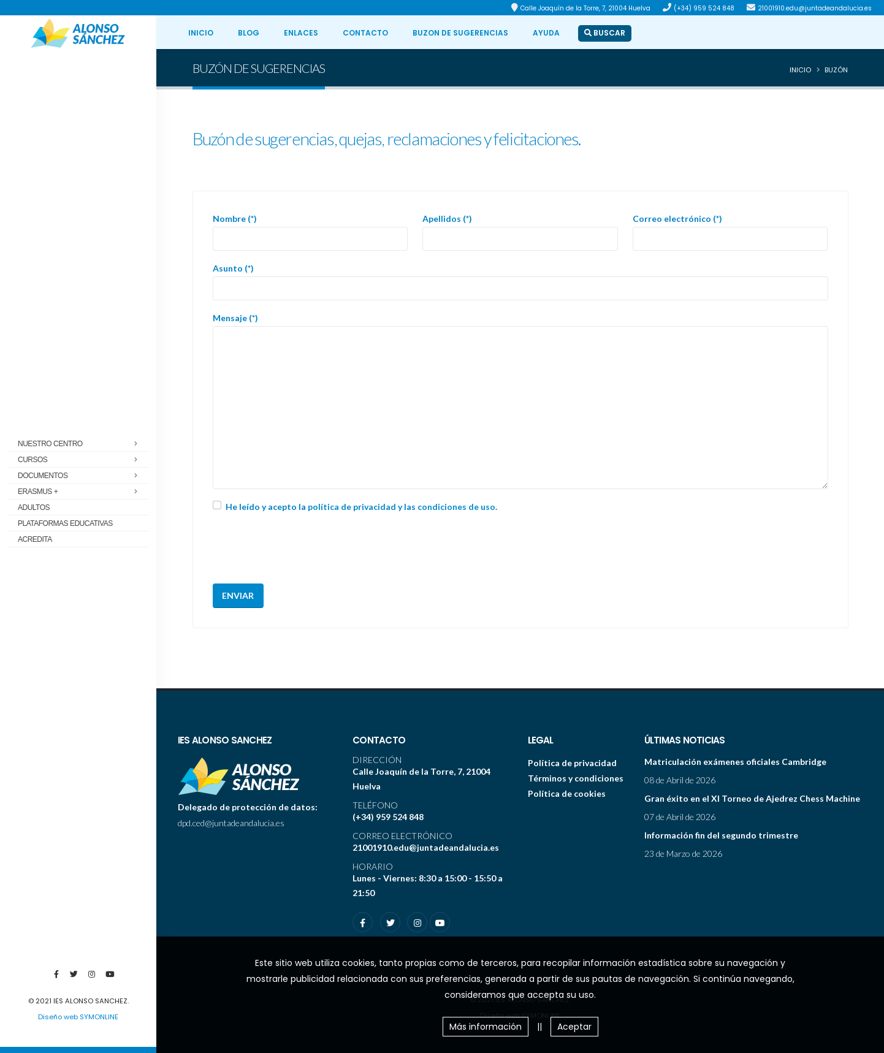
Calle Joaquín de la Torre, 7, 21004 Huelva (585, 8)
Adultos (34, 507)
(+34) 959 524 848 (704, 8)
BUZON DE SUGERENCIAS (460, 33)
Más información (485, 1027)
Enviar (238, 595)
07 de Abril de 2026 (679, 817)
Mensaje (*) (235, 318)
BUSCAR (604, 33)
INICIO (200, 33)
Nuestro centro (81, 444)
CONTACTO (365, 33)
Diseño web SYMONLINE (78, 1017)
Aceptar (574, 1027)
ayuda (546, 33)
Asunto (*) (233, 268)
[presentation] (306, 550)
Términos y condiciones (575, 778)
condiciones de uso (456, 506)
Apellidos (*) (447, 218)
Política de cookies (567, 793)
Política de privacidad (572, 763)
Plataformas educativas (65, 523)
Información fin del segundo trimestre (721, 835)
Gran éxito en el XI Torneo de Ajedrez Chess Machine (752, 798)
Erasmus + (81, 492)
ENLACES (301, 33)
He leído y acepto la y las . (361, 506)
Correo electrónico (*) (677, 218)
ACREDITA (35, 539)
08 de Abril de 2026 (679, 780)
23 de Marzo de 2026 (683, 853)
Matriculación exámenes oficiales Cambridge (735, 761)
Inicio (800, 70)
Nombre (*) (235, 218)
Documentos (81, 476)
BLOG (248, 33)
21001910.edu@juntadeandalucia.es (815, 8)
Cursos (81, 460)
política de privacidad (352, 506)
